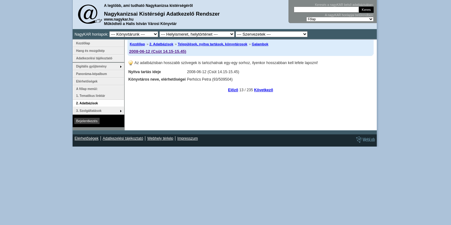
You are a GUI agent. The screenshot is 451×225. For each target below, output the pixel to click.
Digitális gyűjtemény (91, 66)
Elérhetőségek (86, 81)
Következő (263, 90)
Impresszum (187, 138)
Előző (233, 90)
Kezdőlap (137, 44)
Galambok (260, 44)
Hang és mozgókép (90, 50)
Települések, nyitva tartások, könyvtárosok (212, 44)
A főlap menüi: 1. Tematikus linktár (90, 92)
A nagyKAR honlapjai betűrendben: (349, 15)
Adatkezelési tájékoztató (94, 58)
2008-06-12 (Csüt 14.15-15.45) (157, 51)
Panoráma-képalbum (91, 74)
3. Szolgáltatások (88, 110)
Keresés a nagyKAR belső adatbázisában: (344, 5)
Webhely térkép (160, 138)
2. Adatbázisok (161, 44)
